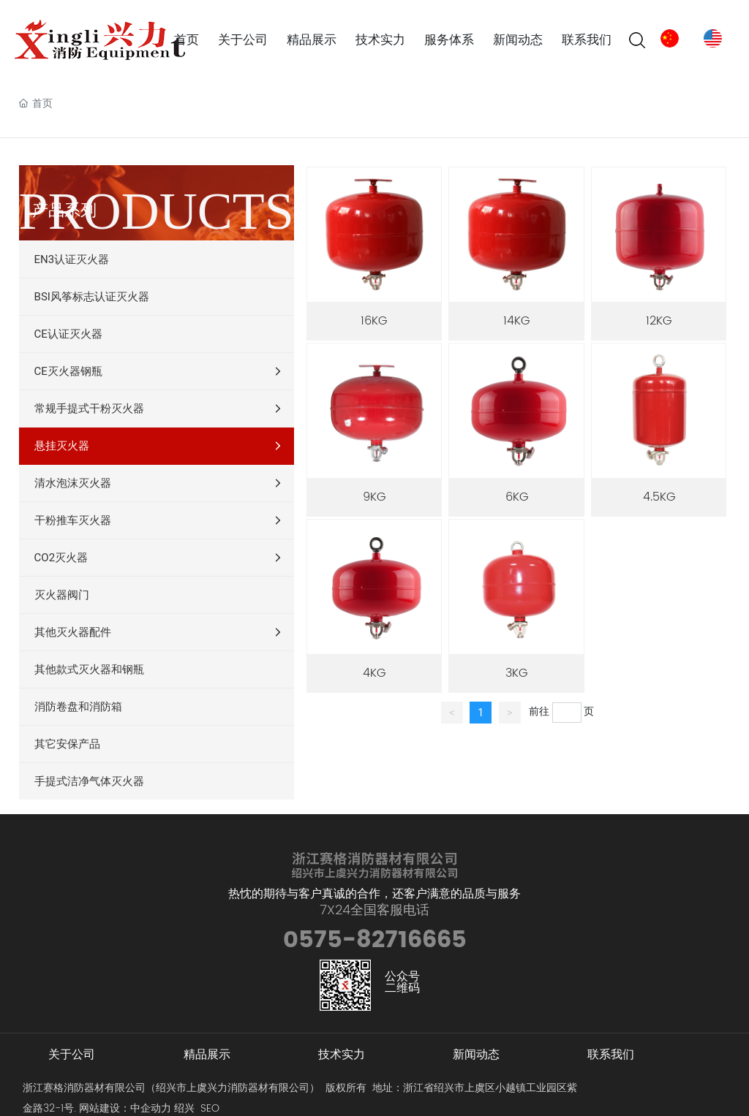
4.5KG (659, 496)
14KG (516, 320)
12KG (658, 320)
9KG (374, 496)
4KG (374, 673)
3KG (516, 673)
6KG (516, 496)
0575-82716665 (375, 940)
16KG (374, 320)
